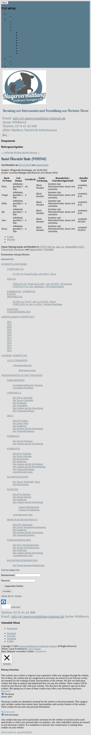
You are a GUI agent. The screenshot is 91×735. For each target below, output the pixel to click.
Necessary (9, 694)
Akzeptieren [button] (40, 651)
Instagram (11, 638)
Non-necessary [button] (8, 712)
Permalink (49, 249)
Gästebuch (20, 56)
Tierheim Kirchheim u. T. (34, 45)
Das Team (19, 16)
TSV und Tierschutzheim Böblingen (42, 43)
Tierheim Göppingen (32, 40)
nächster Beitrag (31, 152)
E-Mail (10, 641)
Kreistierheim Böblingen (35, 53)
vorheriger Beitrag (11, 152)
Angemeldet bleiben (12, 586)
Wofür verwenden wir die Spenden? (37, 61)
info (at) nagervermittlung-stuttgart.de (39, 118)
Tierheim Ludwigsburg (33, 35)
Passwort (5, 580)
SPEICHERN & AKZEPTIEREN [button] (16, 732)
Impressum (12, 628)
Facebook (11, 633)
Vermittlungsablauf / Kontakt (27, 19)
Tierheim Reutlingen (32, 37)
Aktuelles (14, 66)
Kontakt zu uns (23, 27)
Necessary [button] (6, 691)
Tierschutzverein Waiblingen (38, 50)
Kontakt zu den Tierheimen (31, 30)
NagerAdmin (42, 165)
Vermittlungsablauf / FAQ (30, 22)
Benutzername (7, 575)
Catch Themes (34, 649)
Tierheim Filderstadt (33, 48)
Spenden (13, 58)
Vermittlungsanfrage (28, 24)
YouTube (11, 636)
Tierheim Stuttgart (32, 32)
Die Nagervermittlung (22, 14)
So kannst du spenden (28, 64)
